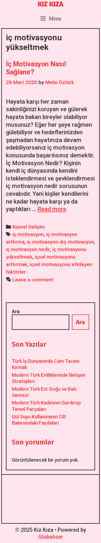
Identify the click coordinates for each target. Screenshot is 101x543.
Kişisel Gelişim (28, 227)
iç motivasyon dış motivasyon (60, 242)
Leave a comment (32, 280)
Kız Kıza (50, 4)
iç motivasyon (28, 234)
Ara (16, 311)
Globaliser (50, 537)
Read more (51, 209)
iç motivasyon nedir (28, 249)
